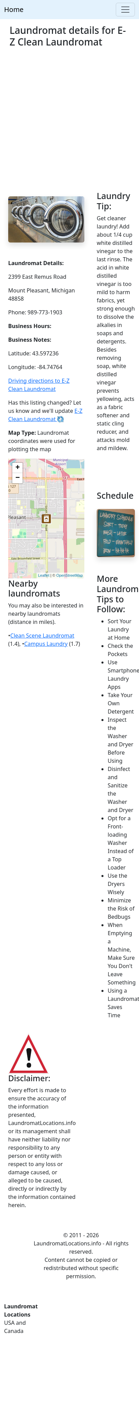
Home (14, 9)
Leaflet (44, 575)
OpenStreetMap (69, 575)
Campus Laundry (46, 644)
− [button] (17, 478)
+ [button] (17, 468)
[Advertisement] (64, 123)
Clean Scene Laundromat (42, 635)
